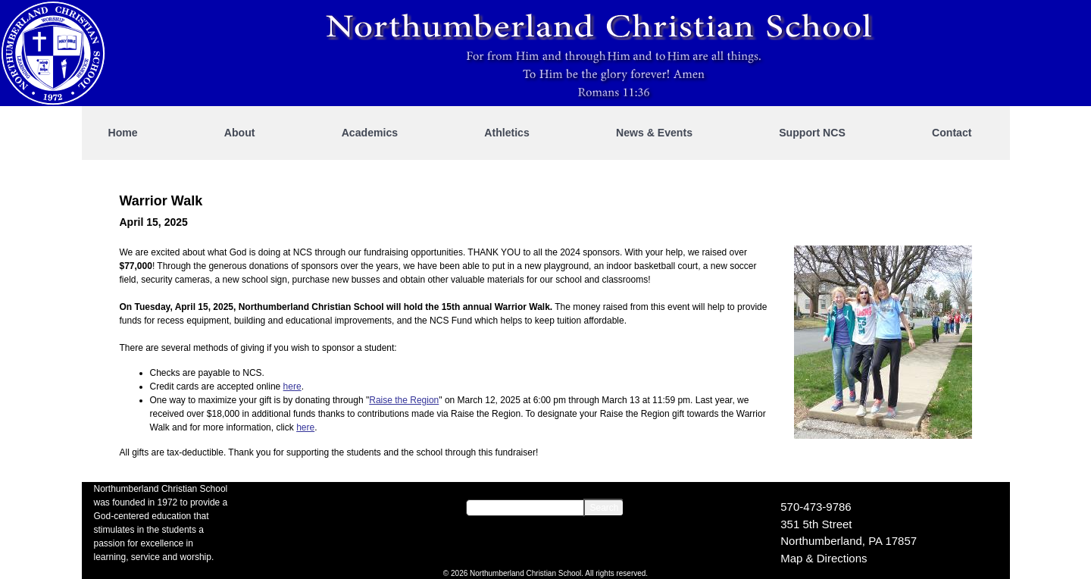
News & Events (654, 133)
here (292, 386)
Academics (370, 133)
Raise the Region (404, 400)
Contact (951, 133)
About (239, 133)
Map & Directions (823, 558)
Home (123, 133)
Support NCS (812, 133)
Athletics (507, 133)
